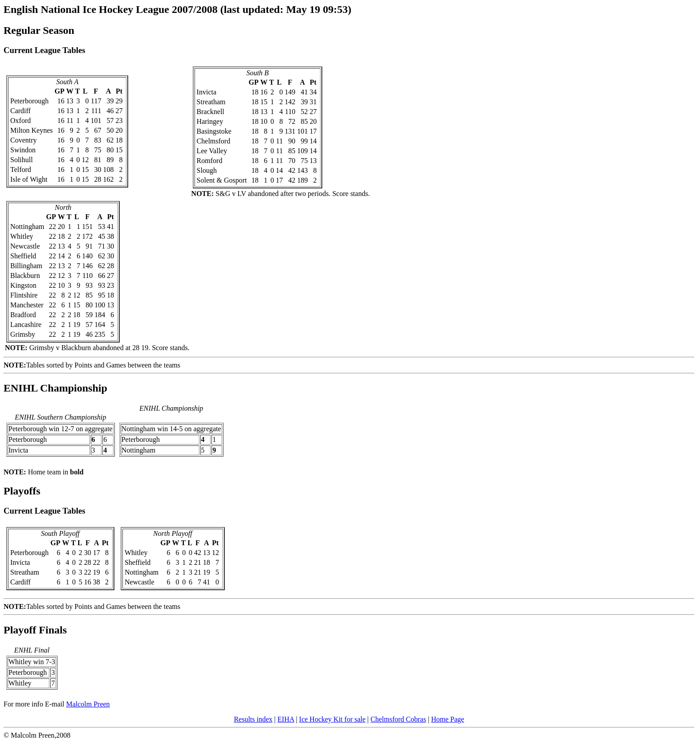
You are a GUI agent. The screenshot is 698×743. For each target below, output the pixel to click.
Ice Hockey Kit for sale (332, 719)
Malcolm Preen (88, 704)
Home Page (447, 719)
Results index (253, 719)
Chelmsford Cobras (398, 719)
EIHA (285, 719)
